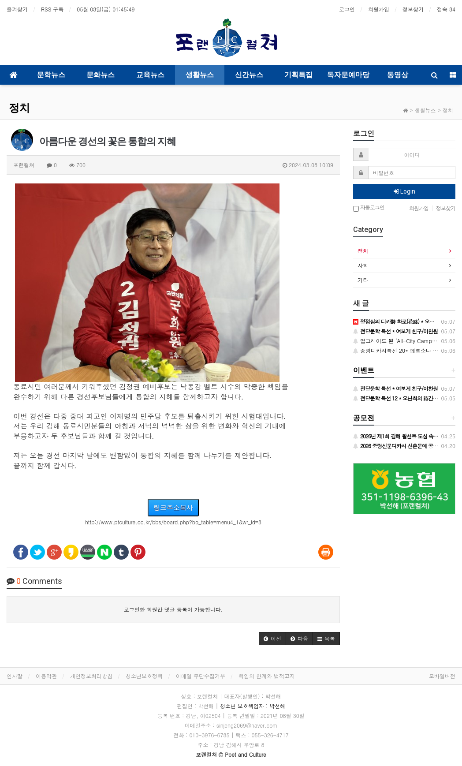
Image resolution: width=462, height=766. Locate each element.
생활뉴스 (200, 75)
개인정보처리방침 (91, 676)
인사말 (14, 676)
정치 (19, 108)
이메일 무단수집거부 (200, 676)
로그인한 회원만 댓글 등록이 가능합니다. (173, 609)
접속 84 (446, 9)
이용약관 (46, 676)
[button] (272, 638)
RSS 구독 (52, 9)
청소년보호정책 (144, 676)
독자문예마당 (348, 75)
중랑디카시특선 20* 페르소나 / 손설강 (403, 350)
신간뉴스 (249, 75)
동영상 (397, 75)
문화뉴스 (100, 75)
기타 (363, 280)
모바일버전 (442, 676)
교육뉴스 (150, 75)
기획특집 (298, 75)
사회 (363, 265)
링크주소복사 (173, 507)
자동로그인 (368, 208)
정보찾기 (413, 9)
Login (404, 191)
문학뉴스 (51, 75)
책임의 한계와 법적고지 (266, 676)
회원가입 (378, 9)
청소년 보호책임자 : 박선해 (252, 706)
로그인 (347, 9)
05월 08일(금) (105, 9)
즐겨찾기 (17, 9)
